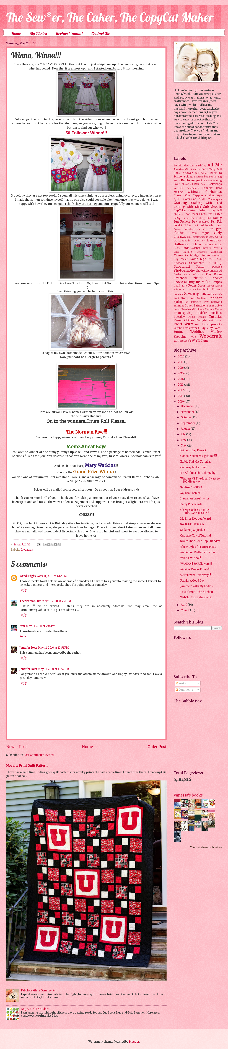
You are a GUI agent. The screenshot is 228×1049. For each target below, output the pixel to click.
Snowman (188, 298)
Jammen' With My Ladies (196, 586)
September (188, 423)
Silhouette (207, 294)
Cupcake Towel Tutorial (195, 535)
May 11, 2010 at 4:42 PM (52, 576)
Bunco (204, 184)
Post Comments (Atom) (39, 755)
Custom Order (196, 210)
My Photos (38, 33)
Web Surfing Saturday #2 (196, 597)
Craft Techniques (210, 199)
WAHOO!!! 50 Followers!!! (196, 563)
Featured (204, 221)
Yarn (176, 340)
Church (178, 195)
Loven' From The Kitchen (196, 592)
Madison (216, 251)
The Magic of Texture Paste (198, 546)
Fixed (200, 225)
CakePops (215, 184)
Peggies (217, 266)
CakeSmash (193, 188)
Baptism (198, 176)
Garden (201, 229)
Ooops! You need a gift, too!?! (198, 456)
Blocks (211, 180)
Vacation (179, 328)
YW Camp (202, 340)
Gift (211, 229)
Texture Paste (213, 309)
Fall (209, 218)
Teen (201, 309)
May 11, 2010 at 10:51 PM (53, 647)
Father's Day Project (193, 450)
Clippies (198, 195)
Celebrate (194, 192)
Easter (217, 214)
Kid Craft (217, 244)
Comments (184, 689)
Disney (211, 210)
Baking (188, 176)
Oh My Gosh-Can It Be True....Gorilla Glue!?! (194, 511)
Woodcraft (211, 336)
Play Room (214, 274)
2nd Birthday (198, 165)
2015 (181, 373)
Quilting (189, 282)
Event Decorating (193, 218)
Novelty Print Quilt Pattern (27, 766)
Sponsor (215, 298)
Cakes (178, 188)
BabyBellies (201, 173)
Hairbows (214, 240)
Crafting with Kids (187, 206)
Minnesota (181, 255)
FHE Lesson (188, 225)
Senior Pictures (212, 289)
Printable (198, 278)
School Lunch (214, 285)
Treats (202, 316)
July (183, 434)
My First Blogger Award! (195, 518)
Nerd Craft (215, 259)
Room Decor (196, 285)
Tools (191, 316)
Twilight (201, 320)
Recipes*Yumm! (69, 33)
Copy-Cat (189, 199)
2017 (181, 362)
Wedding (197, 332)
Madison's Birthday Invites (197, 552)
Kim (22, 626)
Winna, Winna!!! (190, 558)
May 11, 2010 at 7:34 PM (40, 626)
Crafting (180, 203)
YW (192, 340)
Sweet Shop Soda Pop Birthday (200, 541)
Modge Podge (199, 255)
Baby (204, 169)
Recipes (217, 282)
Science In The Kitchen (187, 289)
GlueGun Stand (206, 237)
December (188, 406)
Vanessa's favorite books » (206, 847)
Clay (188, 195)
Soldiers (201, 298)
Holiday (196, 244)
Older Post (157, 746)
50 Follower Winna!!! (86, 132)
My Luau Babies (190, 493)
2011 (181, 396)
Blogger (134, 1041)
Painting (215, 263)
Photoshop (202, 270)
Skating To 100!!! (191, 487)
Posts (181, 683)
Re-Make (203, 282)
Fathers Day (188, 221)
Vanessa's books (188, 795)
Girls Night (199, 233)
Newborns (180, 263)
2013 (181, 384)
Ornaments (196, 263)
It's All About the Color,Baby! (198, 473)
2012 (181, 390)
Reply (23, 590)
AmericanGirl (182, 169)
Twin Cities (215, 320)
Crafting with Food (206, 203)
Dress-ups (206, 214)
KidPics (178, 248)
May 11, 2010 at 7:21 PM (56, 601)
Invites (206, 244)
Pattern (201, 266)
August (186, 428)
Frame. (177, 229)
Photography (184, 270)
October (186, 417)
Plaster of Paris (193, 274)
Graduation (185, 240)
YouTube (184, 340)
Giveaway (26, 549)
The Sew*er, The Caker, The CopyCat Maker (110, 17)
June (184, 440)
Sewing (192, 293)
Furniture (189, 229)
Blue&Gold (187, 184)
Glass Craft (193, 237)
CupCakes (180, 210)
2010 (181, 401)
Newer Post (16, 746)
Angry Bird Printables (35, 1009)
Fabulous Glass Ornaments (38, 990)
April (184, 604)
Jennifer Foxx (28, 647)
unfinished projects (208, 324)
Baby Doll (215, 169)
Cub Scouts (212, 207)
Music (184, 259)
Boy (196, 184)
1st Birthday (181, 165)
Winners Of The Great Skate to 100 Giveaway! (200, 480)
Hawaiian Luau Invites (194, 498)
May (184, 445)
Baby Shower (183, 173)
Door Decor (190, 214)
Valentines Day (195, 328)
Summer (179, 305)
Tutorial (215, 317)
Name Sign (198, 259)
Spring (178, 301)
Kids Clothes (192, 248)
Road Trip (180, 285)
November (188, 412)
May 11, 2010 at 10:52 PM (53, 669)
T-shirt (210, 305)
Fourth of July (213, 225)
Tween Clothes (184, 320)
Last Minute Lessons (190, 251)
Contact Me (100, 33)
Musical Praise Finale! (194, 569)
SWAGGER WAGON (192, 524)
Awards (195, 169)
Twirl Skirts (183, 324)
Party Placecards (191, 504)
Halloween (182, 244)
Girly (218, 233)
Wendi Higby (27, 576)
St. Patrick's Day (197, 301)
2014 (181, 379)
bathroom (210, 176)
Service (178, 294)
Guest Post (200, 240)
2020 (181, 356)
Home (16, 33)
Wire (193, 336)
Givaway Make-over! (193, 467)
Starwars (216, 301)
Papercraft (182, 267)
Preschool (180, 278)
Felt (213, 221)
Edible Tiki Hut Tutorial (195, 461)
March (185, 610)
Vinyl (210, 328)
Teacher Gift (189, 309)
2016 (181, 367)
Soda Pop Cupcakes (193, 530)
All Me (214, 164)
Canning (207, 188)
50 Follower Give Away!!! (195, 575)
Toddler (202, 313)
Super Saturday (195, 305)
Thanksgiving (183, 313)
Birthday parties (194, 180)
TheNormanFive (30, 601)
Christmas (213, 192)
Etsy (177, 218)
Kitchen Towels (212, 248)
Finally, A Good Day (192, 580)
